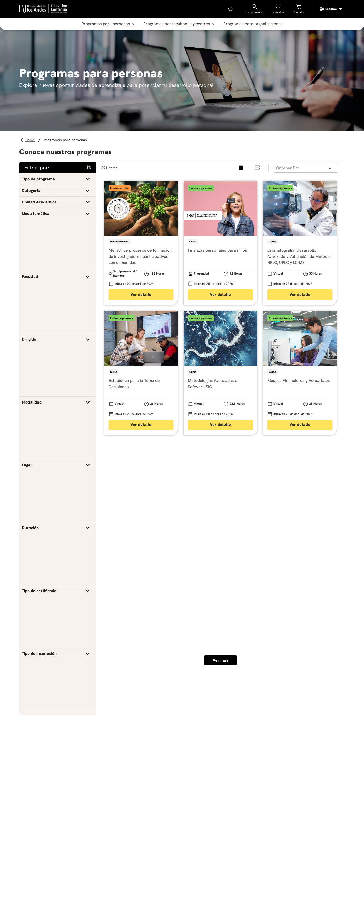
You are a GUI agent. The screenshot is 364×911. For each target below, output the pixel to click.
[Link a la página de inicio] (30, 140)
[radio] (241, 168)
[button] (58, 179)
